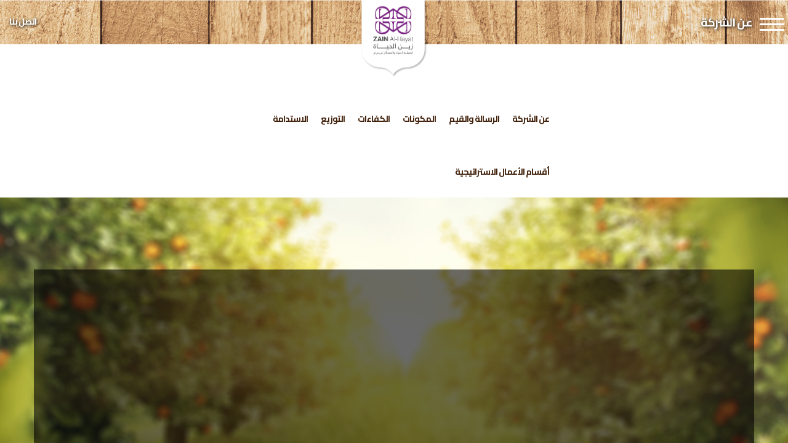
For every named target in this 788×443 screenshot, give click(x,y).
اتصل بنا (22, 22)
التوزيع (333, 119)
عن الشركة (530, 119)
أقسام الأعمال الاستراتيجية (502, 172)
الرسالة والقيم (474, 119)
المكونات (419, 119)
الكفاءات (374, 119)
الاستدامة (290, 119)
